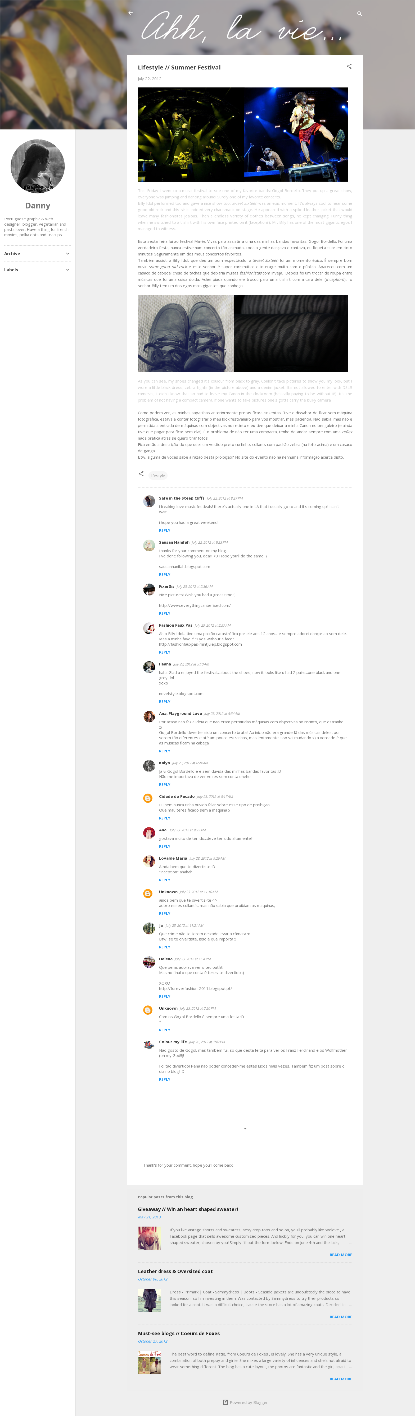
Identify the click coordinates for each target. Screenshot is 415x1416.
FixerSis (166, 586)
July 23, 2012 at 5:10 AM (191, 664)
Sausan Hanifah (174, 542)
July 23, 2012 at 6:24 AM (190, 763)
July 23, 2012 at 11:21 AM (184, 925)
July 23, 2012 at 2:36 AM (195, 586)
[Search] (360, 14)
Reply (164, 530)
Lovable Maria (173, 858)
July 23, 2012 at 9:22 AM (188, 830)
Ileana (165, 664)
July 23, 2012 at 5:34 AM (222, 713)
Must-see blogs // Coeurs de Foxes (179, 1333)
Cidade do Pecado (177, 796)
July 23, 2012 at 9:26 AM (207, 858)
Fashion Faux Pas (175, 625)
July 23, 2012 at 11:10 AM (199, 891)
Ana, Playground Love (180, 713)
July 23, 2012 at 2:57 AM (213, 625)
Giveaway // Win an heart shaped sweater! (188, 1209)
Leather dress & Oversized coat (175, 1271)
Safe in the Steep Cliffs (182, 498)
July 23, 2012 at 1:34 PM (193, 959)
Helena (166, 958)
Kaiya (164, 762)
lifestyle (158, 475)
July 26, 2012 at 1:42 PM (207, 1042)
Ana (163, 829)
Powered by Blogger (245, 1402)
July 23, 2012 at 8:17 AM (215, 796)
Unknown (168, 891)
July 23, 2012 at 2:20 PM (198, 1008)
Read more (341, 1254)
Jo (161, 925)
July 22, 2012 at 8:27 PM (225, 498)
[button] (349, 67)
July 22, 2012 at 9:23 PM (210, 542)
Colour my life (173, 1041)
